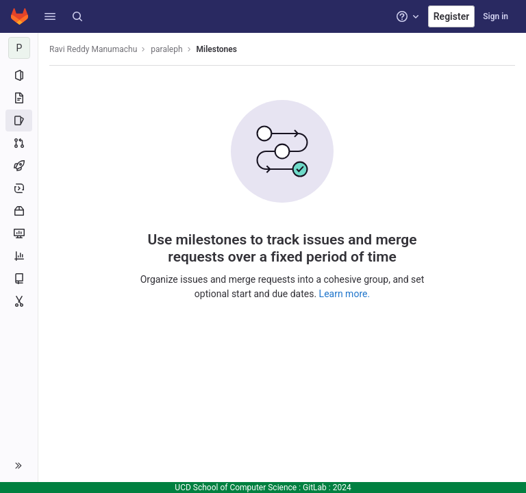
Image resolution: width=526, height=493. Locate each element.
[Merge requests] (18, 143)
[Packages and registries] (18, 211)
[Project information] (18, 75)
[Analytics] (18, 256)
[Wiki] (18, 279)
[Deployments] (18, 188)
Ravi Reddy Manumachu (93, 49)
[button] (50, 16)
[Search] (77, 16)
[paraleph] (19, 48)
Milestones (217, 49)
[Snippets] (18, 301)
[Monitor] (18, 233)
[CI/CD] (18, 166)
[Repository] (18, 98)
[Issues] (18, 120)
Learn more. (345, 293)
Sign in (495, 16)
